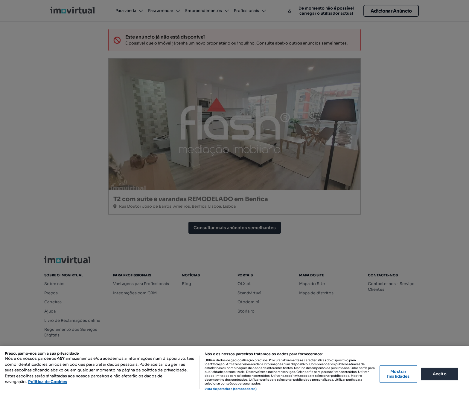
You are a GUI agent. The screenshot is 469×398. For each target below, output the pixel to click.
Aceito (440, 373)
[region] (234, 372)
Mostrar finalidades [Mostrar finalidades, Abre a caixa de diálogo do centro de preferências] (398, 374)
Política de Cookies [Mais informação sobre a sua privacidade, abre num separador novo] (47, 381)
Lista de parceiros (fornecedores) (231, 389)
